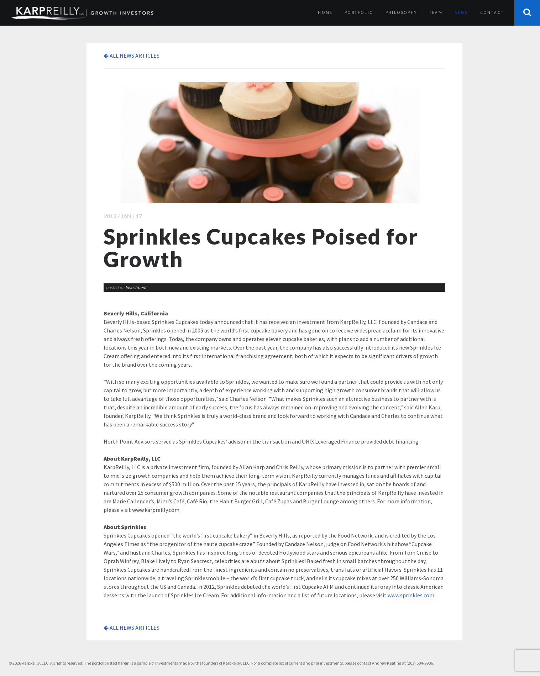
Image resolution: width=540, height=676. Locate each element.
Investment (135, 287)
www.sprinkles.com (411, 595)
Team (435, 12)
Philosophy (401, 12)
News (461, 12)
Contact (492, 12)
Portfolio (359, 12)
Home (325, 12)
